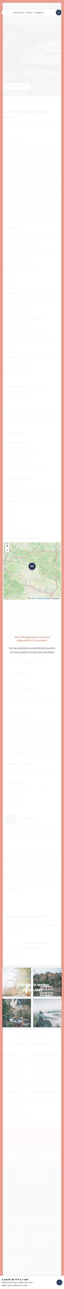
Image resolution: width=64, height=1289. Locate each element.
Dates (29, 12)
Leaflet (31, 598)
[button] (7, 546)
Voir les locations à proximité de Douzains (32, 648)
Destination (18, 12)
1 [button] (32, 566)
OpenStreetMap (44, 598)
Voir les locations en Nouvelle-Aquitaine (32, 652)
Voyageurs (39, 12)
